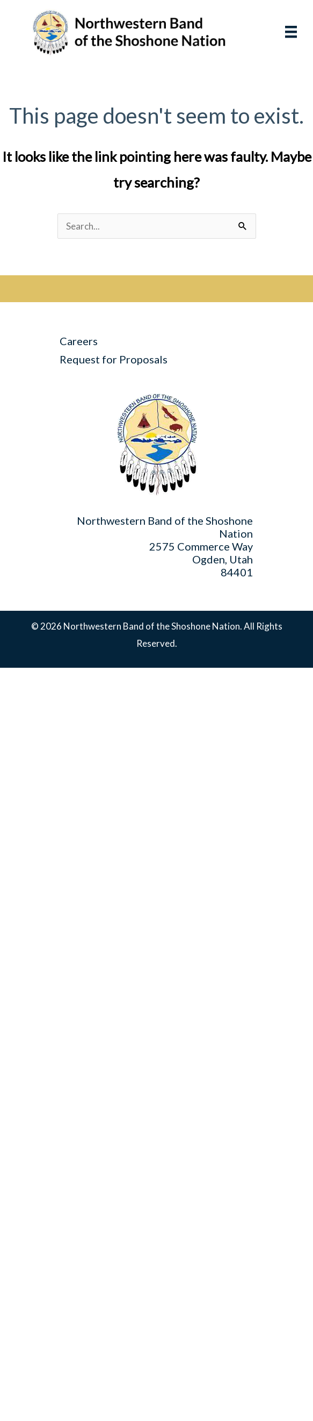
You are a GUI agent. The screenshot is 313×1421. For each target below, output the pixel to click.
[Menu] (280, 32)
